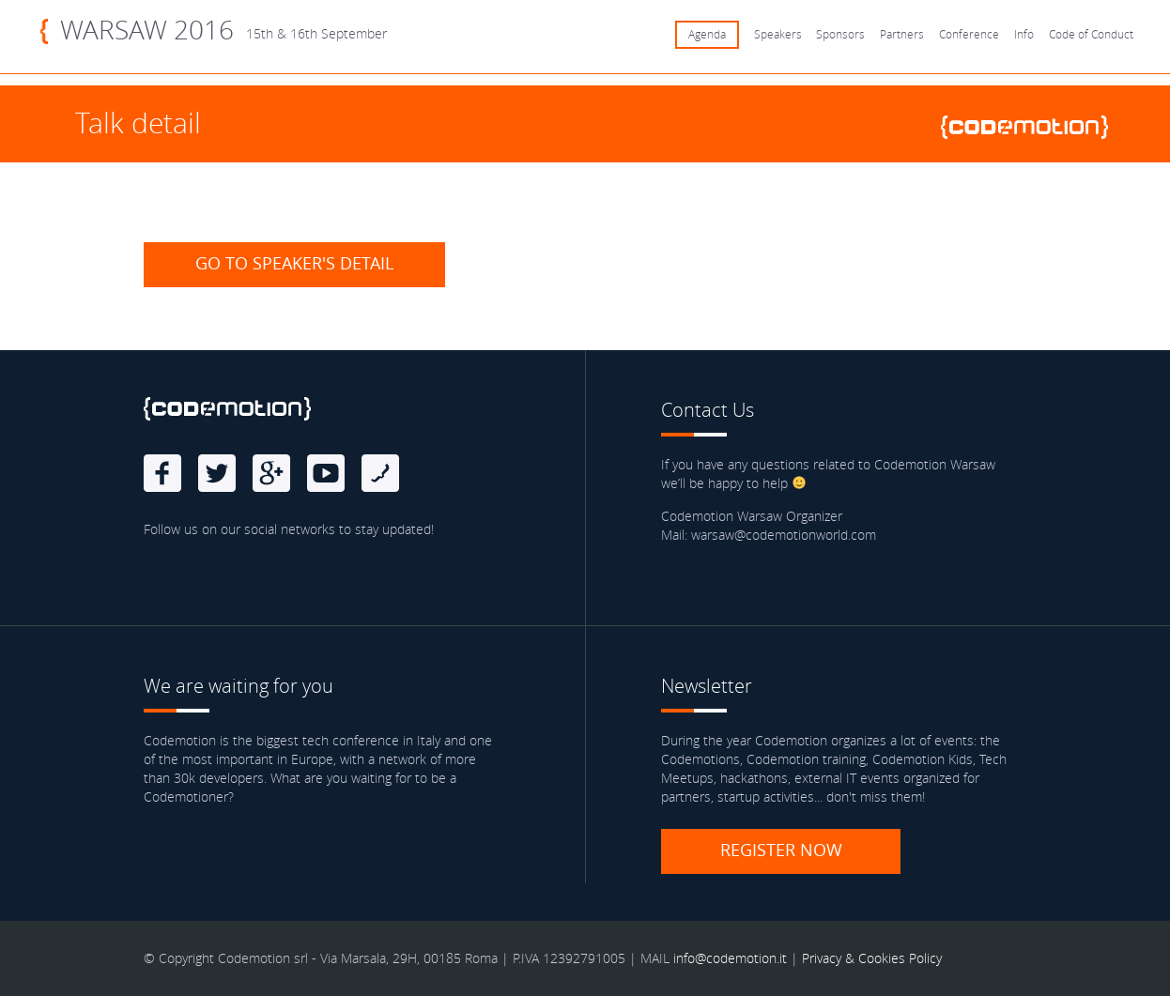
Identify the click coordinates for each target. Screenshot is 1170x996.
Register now (781, 849)
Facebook (162, 473)
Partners (902, 34)
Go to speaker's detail (294, 263)
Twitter (217, 473)
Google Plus (271, 473)
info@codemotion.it (730, 958)
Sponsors (840, 34)
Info (1024, 34)
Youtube (326, 473)
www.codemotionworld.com (1032, 127)
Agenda (707, 34)
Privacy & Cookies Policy (872, 958)
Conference (969, 34)
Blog (380, 473)
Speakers (778, 34)
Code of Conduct (1091, 34)
